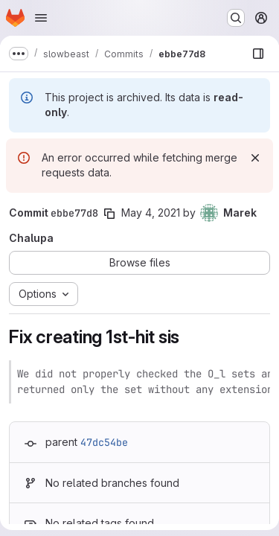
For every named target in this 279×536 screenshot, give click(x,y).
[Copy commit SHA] (109, 214)
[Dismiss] (255, 158)
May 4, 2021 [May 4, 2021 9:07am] (150, 212)
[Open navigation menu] (41, 18)
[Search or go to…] (236, 18)
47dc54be (104, 442)
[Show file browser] (258, 54)
